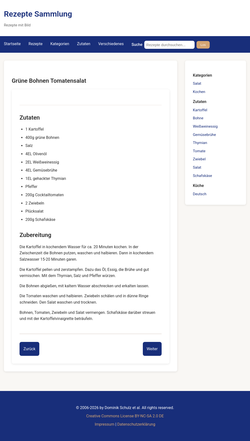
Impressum (105, 424)
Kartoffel (200, 110)
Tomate (199, 151)
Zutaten (83, 43)
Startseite (12, 43)
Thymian (200, 143)
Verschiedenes (111, 43)
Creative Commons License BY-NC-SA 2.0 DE (125, 416)
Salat (197, 83)
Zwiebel (199, 159)
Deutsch (200, 194)
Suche (137, 44)
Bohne (198, 118)
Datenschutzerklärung (136, 424)
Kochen (199, 92)
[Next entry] (152, 349)
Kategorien (59, 43)
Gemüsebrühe (204, 135)
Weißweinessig (205, 126)
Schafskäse (202, 176)
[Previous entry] (29, 349)
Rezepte (35, 43)
